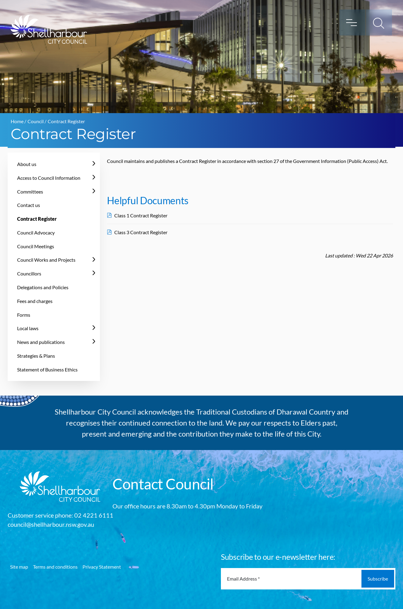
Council (35, 121)
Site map (19, 567)
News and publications (41, 342)
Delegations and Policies (42, 287)
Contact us (28, 205)
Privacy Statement (101, 567)
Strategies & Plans (36, 356)
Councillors (29, 273)
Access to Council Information (48, 178)
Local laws (27, 328)
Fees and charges (35, 301)
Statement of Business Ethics (47, 369)
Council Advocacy (36, 232)
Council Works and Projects (46, 260)
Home (17, 121)
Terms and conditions (55, 567)
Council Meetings (35, 246)
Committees (30, 191)
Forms (23, 315)
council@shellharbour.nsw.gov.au (51, 524)
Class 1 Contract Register (140, 215)
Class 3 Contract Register (140, 232)
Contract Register (37, 219)
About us (26, 164)
